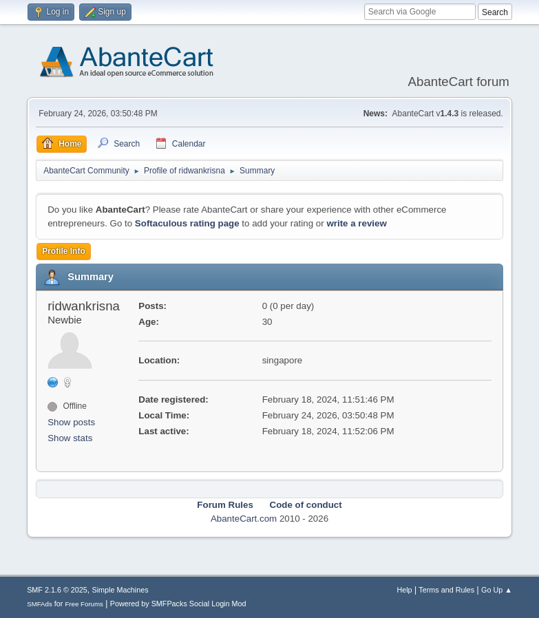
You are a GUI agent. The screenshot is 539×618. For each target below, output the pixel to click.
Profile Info (63, 251)
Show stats (69, 438)
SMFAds (39, 604)
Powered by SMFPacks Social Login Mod (178, 603)
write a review (356, 223)
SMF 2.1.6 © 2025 (57, 590)
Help (404, 590)
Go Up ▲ (496, 590)
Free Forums (84, 604)
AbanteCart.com (244, 518)
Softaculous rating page (187, 223)
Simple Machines (120, 590)
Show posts (71, 422)
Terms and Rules (446, 590)
